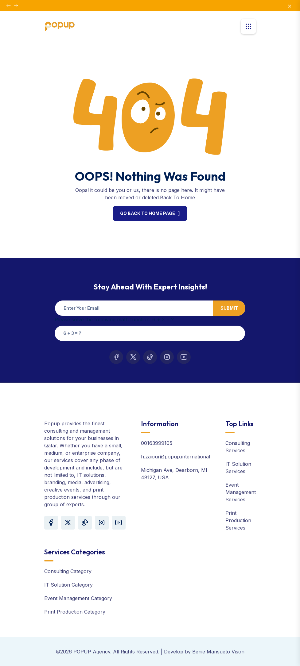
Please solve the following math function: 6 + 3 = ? (114, 319)
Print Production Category (74, 612)
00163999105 (156, 443)
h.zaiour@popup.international (175, 457)
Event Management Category (78, 598)
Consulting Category (68, 571)
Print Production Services (238, 520)
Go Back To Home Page (147, 213)
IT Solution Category (68, 585)
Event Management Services (240, 492)
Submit (229, 308)
